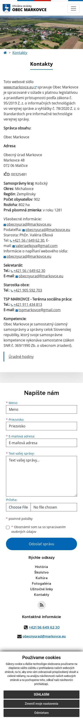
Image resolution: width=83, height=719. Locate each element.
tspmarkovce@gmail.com (40, 309)
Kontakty (19, 52)
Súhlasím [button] (41, 697)
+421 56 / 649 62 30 (28, 240)
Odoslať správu (41, 543)
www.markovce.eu (19, 87)
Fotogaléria (41, 583)
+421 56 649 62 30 (44, 627)
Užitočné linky (41, 589)
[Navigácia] (73, 8)
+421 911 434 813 (28, 304)
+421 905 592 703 (28, 290)
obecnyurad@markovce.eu (29, 224)
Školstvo (41, 572)
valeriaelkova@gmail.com (36, 245)
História (41, 567)
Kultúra (42, 578)
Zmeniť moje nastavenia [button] (41, 707)
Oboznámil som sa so (38, 529)
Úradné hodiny (21, 356)
